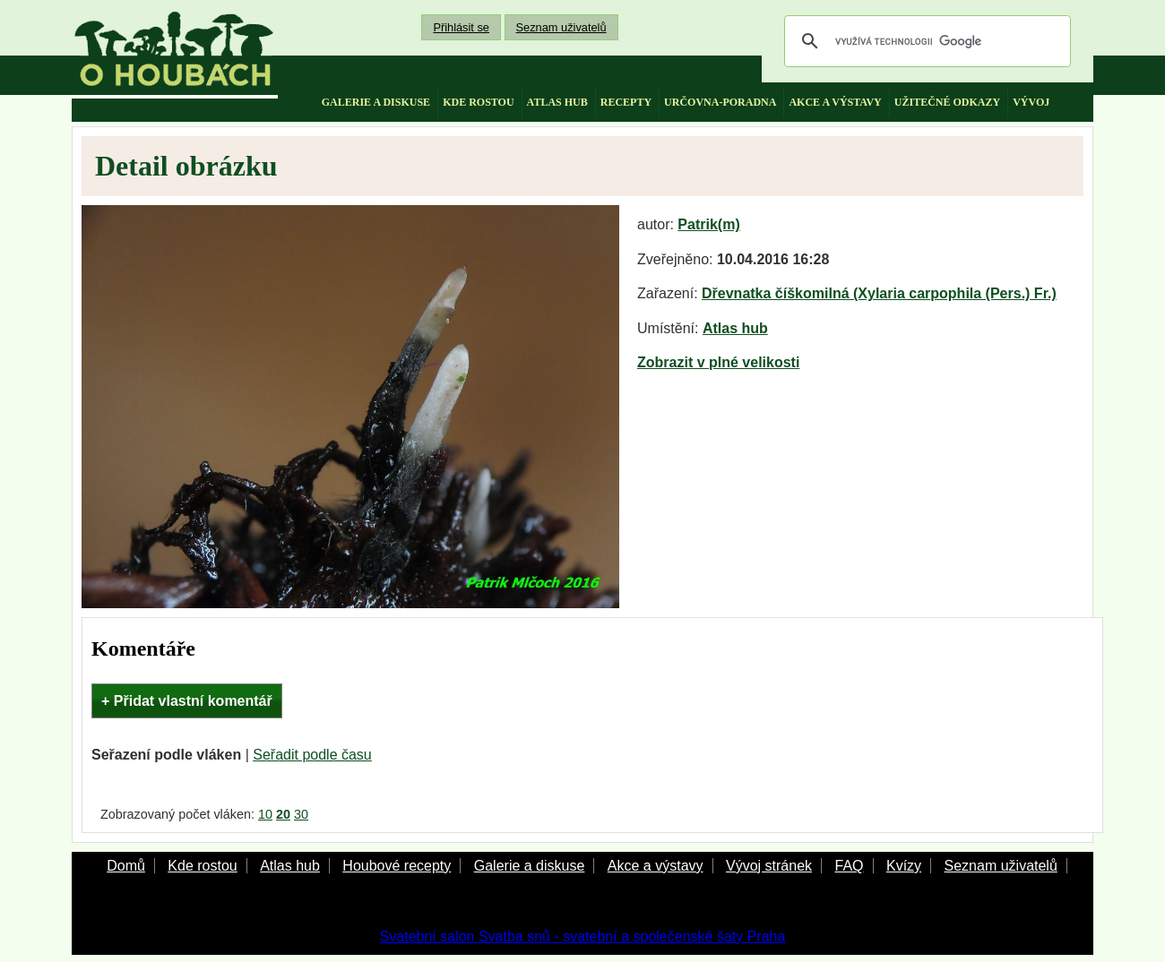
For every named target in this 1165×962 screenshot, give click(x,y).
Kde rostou (202, 865)
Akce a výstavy (655, 865)
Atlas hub (735, 328)
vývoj (1031, 102)
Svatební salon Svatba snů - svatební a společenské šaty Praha (583, 936)
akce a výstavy (835, 102)
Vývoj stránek (769, 865)
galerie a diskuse (376, 102)
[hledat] (924, 41)
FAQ (848, 865)
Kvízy (903, 865)
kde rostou (478, 102)
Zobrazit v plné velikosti (718, 362)
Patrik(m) (708, 224)
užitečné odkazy (947, 102)
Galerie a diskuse (529, 865)
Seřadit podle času (312, 754)
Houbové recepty (396, 865)
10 (265, 814)
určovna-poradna (720, 102)
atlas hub (557, 102)
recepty (626, 102)
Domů (126, 865)
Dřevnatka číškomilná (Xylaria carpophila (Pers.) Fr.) (879, 293)
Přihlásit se (461, 27)
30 (301, 814)
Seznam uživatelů (561, 27)
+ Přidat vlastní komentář (186, 701)
